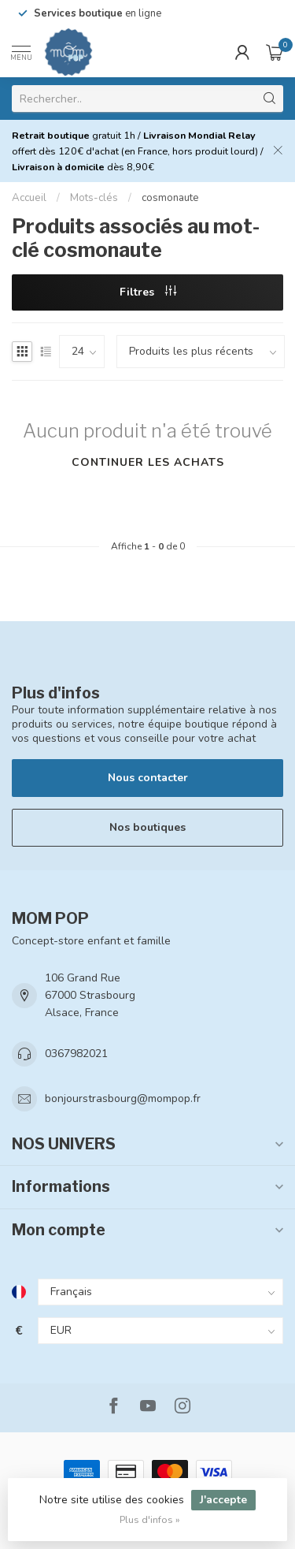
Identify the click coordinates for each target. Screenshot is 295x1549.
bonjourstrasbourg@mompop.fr (123, 1098)
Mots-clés (94, 198)
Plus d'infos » (150, 1519)
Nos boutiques (147, 827)
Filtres (148, 292)
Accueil (29, 198)
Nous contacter (148, 777)
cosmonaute (170, 198)
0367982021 (76, 1053)
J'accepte (223, 1499)
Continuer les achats (148, 462)
